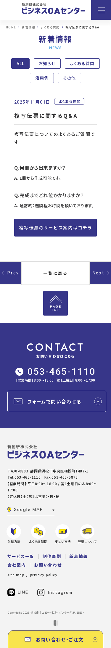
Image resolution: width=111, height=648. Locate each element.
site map (15, 575)
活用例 (42, 78)
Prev (13, 273)
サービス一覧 (20, 556)
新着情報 (78, 556)
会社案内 (16, 565)
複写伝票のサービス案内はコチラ (55, 227)
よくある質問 (82, 63)
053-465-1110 (55, 371)
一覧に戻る (55, 273)
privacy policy (44, 575)
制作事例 (52, 556)
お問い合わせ (48, 565)
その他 (69, 78)
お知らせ (47, 63)
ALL (20, 63)
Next (98, 273)
